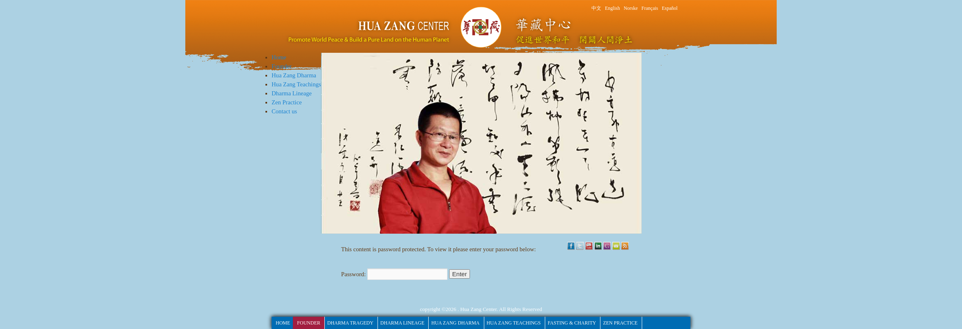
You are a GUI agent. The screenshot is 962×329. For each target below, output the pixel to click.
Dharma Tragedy (350, 323)
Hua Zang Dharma (294, 75)
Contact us (284, 111)
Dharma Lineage (292, 93)
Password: (394, 274)
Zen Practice (287, 102)
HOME (283, 323)
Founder (282, 66)
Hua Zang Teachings (296, 84)
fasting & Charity (572, 323)
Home (279, 57)
